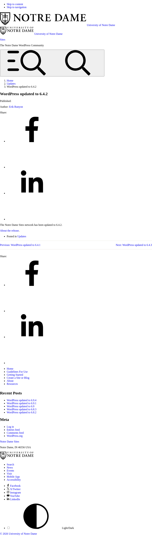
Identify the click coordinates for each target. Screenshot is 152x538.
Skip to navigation (16, 7)
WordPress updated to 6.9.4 (21, 400)
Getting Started (15, 374)
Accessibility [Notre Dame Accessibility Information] (14, 479)
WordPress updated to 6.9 (20, 406)
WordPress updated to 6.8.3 (21, 409)
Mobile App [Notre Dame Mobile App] (13, 476)
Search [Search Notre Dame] (10, 464)
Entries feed (13, 429)
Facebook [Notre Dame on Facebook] (14, 485)
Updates (21, 236)
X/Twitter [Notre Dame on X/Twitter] (14, 489)
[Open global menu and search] (52, 63)
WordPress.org (15, 435)
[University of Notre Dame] (17, 458)
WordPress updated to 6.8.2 (21, 412)
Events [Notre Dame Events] (10, 470)
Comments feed (15, 432)
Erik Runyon (16, 106)
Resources (12, 383)
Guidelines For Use (17, 371)
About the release (9, 230)
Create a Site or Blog (18, 377)
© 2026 (4, 533)
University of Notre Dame (23, 533)
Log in (10, 426)
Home (10, 368)
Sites (2, 39)
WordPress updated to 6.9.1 (21, 403)
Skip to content (15, 4)
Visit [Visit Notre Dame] (9, 473)
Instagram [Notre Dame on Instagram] (14, 492)
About (10, 380)
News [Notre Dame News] (10, 467)
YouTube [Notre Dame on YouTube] (13, 495)
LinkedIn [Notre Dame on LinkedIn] (13, 499)
